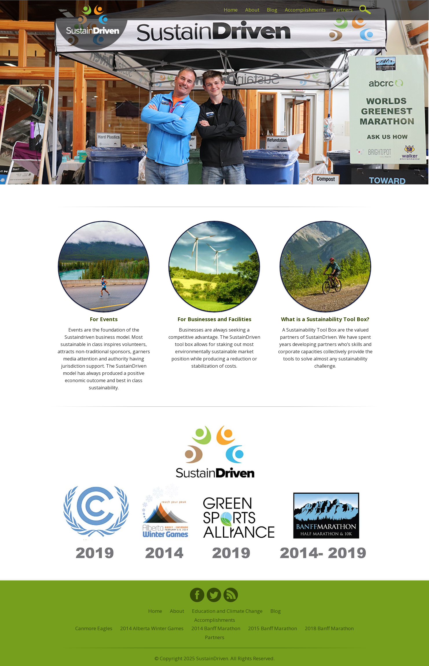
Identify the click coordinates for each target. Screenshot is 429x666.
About (252, 9)
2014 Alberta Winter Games (152, 628)
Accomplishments (305, 9)
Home (231, 9)
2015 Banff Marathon (272, 628)
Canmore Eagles (93, 628)
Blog (272, 9)
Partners (343, 9)
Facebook (197, 595)
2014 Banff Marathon (215, 628)
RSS (230, 595)
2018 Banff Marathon (329, 628)
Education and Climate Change (227, 611)
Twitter (214, 595)
